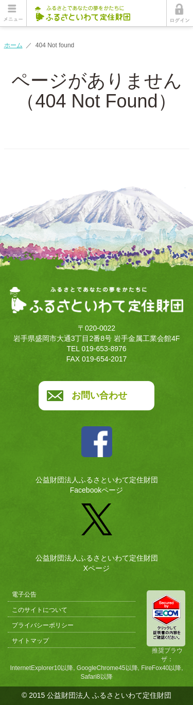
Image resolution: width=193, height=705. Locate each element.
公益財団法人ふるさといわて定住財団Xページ (97, 534)
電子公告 (24, 594)
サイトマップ (30, 640)
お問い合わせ (99, 395)
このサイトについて (39, 609)
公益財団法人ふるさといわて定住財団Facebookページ (97, 456)
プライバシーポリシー (43, 625)
